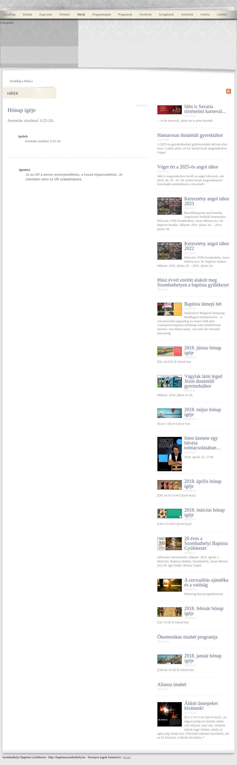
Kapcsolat (45, 14)
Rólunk (27, 14)
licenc (127, 757)
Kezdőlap (10, 14)
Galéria (204, 14)
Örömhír (64, 14)
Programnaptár (101, 14)
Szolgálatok (166, 14)
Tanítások (187, 14)
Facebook (145, 14)
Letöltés (222, 14)
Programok (125, 14)
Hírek (81, 14)
